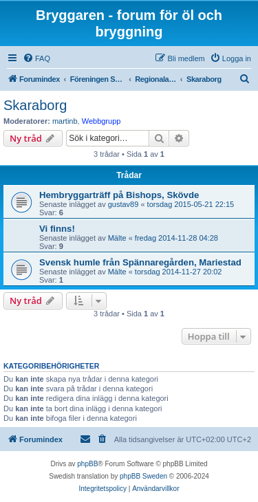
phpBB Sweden (143, 476)
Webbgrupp (101, 121)
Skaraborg (35, 105)
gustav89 (123, 204)
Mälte (117, 238)
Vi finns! (57, 228)
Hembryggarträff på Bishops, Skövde (119, 195)
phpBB (87, 464)
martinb (65, 121)
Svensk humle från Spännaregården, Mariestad (140, 262)
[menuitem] (36, 58)
